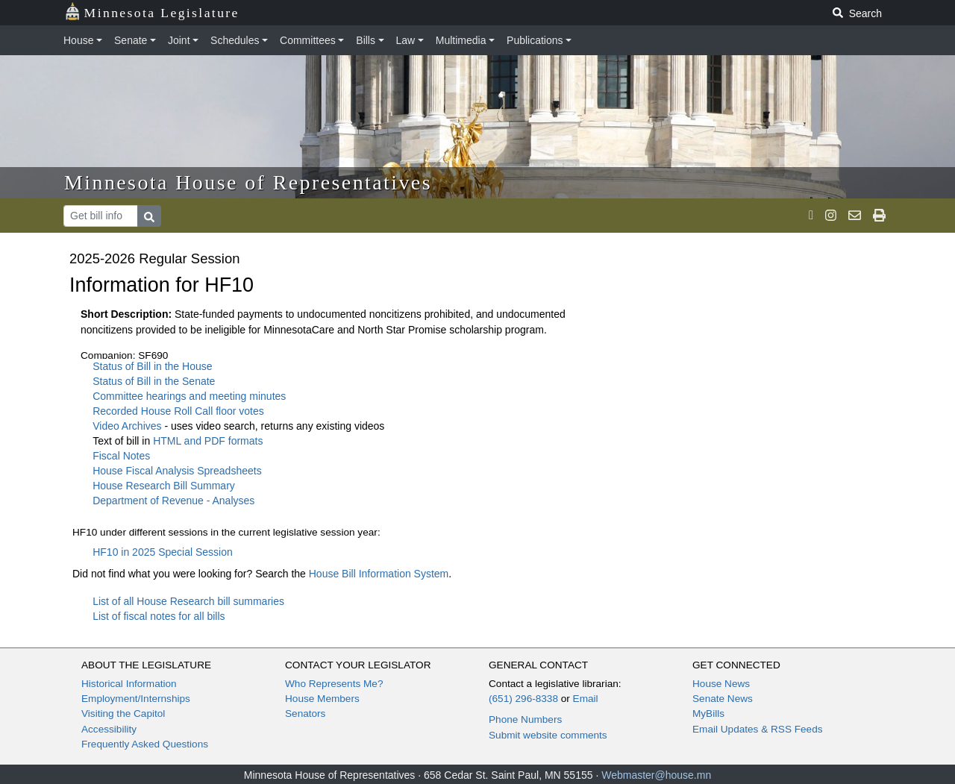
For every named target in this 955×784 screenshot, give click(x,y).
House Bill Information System (379, 574)
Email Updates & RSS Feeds (757, 729)
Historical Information (129, 683)
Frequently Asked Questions (144, 744)
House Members (322, 698)
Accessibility (109, 729)
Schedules (234, 40)
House (78, 40)
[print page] (879, 215)
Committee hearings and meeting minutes (189, 396)
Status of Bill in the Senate (154, 381)
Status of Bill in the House (152, 366)
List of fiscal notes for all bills (159, 616)
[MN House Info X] (811, 215)
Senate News (722, 698)
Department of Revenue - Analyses (173, 501)
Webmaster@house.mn (656, 775)
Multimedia (461, 40)
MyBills (708, 713)
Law (406, 40)
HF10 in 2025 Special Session (163, 552)
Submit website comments (548, 735)
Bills (365, 40)
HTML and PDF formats (208, 441)
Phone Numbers (525, 719)
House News (721, 683)
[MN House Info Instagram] (830, 215)
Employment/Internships (135, 698)
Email (585, 698)
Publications (535, 40)
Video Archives (128, 426)
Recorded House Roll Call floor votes (178, 411)
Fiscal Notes (121, 456)
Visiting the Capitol (123, 713)
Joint (179, 40)
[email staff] (854, 215)
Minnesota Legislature (151, 11)
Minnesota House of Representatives (248, 182)
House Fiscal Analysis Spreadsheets (177, 471)
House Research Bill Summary (164, 486)
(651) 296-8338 (523, 698)
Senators (305, 713)
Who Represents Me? (334, 683)
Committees (308, 40)
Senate (130, 40)
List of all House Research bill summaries (188, 601)
